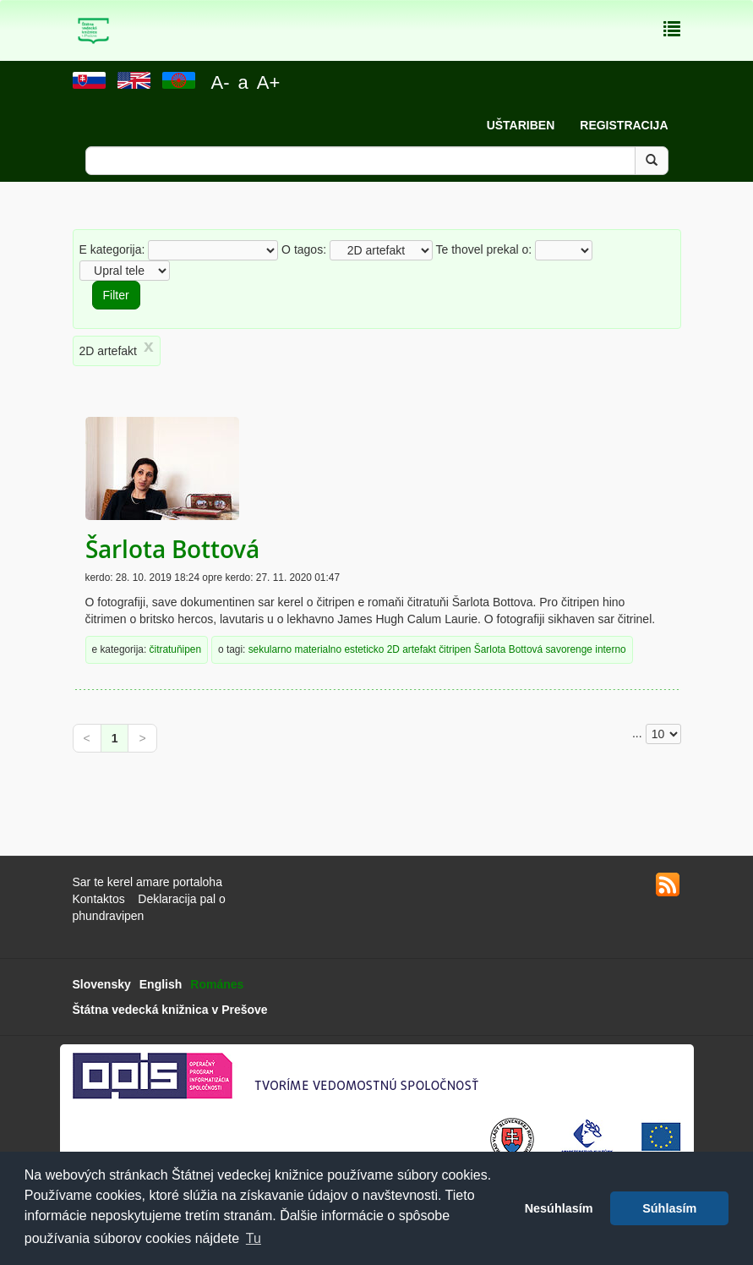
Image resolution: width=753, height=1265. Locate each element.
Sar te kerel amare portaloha (147, 882)
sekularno (270, 649)
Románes (216, 984)
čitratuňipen (175, 649)
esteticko (364, 649)
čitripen (455, 649)
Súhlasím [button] (669, 1208)
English (161, 984)
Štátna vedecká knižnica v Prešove (170, 1009)
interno (610, 649)
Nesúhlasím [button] (559, 1208)
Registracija (624, 125)
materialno (318, 649)
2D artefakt (411, 649)
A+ (269, 82)
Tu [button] (253, 1238)
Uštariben (521, 125)
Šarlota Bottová (172, 549)
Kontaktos (99, 899)
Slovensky (102, 984)
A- (220, 82)
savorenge (568, 649)
